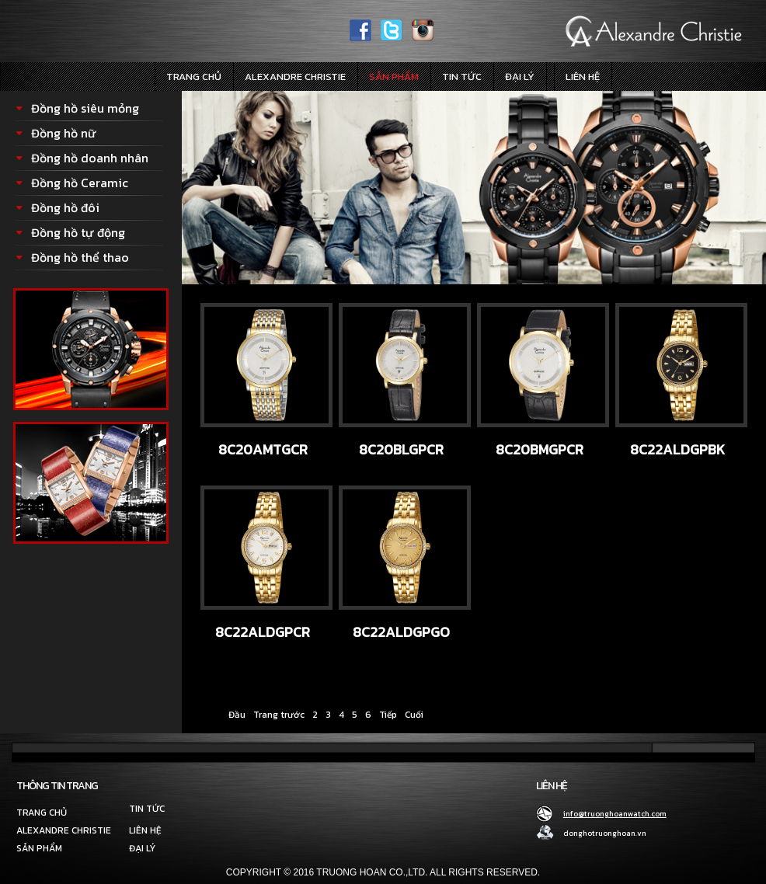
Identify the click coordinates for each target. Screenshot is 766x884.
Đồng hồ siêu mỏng (85, 108)
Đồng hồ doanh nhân (89, 157)
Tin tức (462, 76)
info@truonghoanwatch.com (615, 814)
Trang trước (279, 715)
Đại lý (519, 76)
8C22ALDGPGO (401, 631)
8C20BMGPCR (539, 449)
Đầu (236, 715)
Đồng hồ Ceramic (79, 182)
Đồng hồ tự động (78, 232)
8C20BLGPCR (401, 449)
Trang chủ (193, 76)
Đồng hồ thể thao (80, 257)
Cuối (414, 715)
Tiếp (388, 715)
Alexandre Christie (295, 76)
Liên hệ (583, 76)
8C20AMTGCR (263, 449)
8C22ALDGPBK (677, 449)
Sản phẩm (394, 76)
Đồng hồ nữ (63, 133)
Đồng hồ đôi (65, 207)
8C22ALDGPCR (262, 631)
